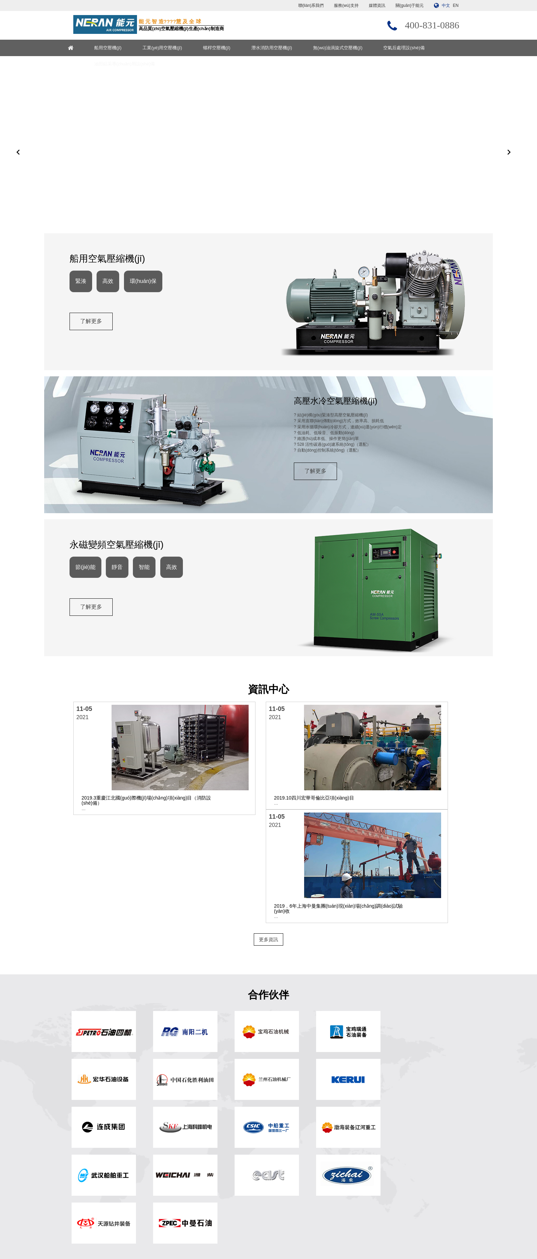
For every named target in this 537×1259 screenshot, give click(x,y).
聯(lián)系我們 (311, 5)
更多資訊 (268, 864)
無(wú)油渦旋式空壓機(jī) (353, 47)
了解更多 (95, 366)
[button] (18, 171)
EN (456, 5)
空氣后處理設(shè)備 (420, 47)
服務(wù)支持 (346, 5)
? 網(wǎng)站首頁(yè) (193, 1136)
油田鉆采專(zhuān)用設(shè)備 (140, 63)
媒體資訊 (377, 5)
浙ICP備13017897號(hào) (332, 1235)
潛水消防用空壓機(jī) (287, 47)
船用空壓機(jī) (124, 47)
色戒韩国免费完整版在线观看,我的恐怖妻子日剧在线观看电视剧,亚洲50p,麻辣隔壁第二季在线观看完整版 (95, 1256)
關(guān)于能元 (410, 5)
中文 (446, 5)
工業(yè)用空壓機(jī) (178, 47)
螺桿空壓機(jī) (233, 47)
